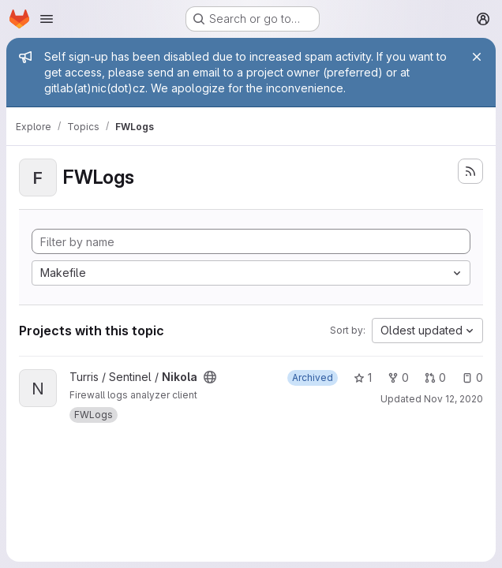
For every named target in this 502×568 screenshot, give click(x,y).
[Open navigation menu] (46, 19)
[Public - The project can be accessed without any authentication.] (210, 377)
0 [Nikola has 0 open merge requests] (435, 377)
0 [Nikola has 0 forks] (398, 377)
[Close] (476, 56)
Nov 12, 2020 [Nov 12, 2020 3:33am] (453, 399)
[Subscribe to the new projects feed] (470, 171)
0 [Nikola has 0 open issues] (472, 377)
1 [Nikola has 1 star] (363, 377)
